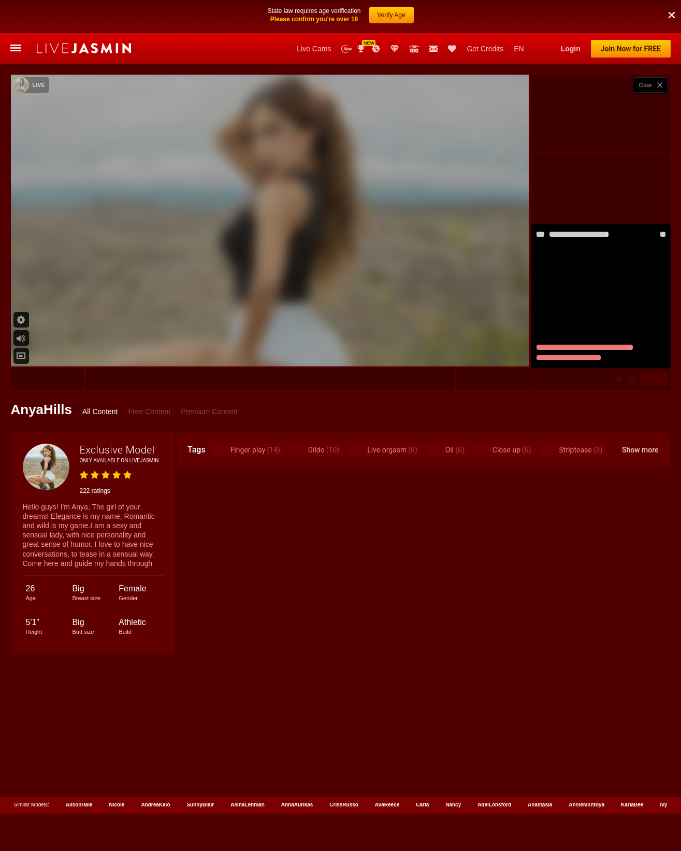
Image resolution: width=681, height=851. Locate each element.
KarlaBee (632, 771)
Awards (362, 15)
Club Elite (394, 15)
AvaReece (387, 771)
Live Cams (314, 15)
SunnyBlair (200, 771)
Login (571, 15)
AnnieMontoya (586, 771)
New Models (346, 15)
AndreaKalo (155, 771)
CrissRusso (343, 771)
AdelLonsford (494, 771)
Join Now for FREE (631, 15)
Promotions (376, 15)
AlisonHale (79, 771)
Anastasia (540, 771)
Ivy (663, 771)
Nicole (116, 771)
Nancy (453, 771)
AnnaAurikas (297, 771)
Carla (422, 771)
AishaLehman (247, 771)
